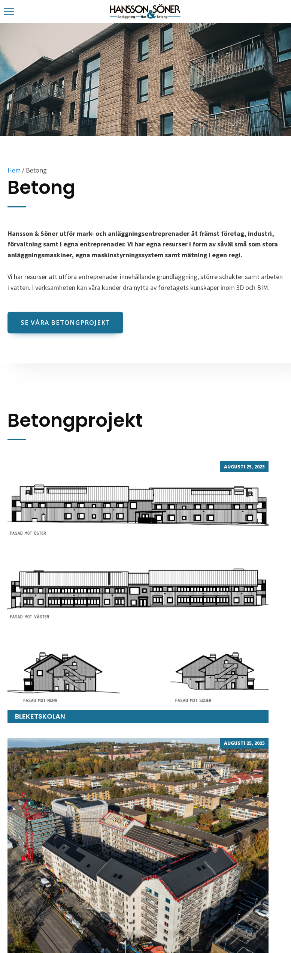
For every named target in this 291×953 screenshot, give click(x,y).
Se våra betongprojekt (65, 322)
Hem (14, 170)
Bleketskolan (138, 592)
